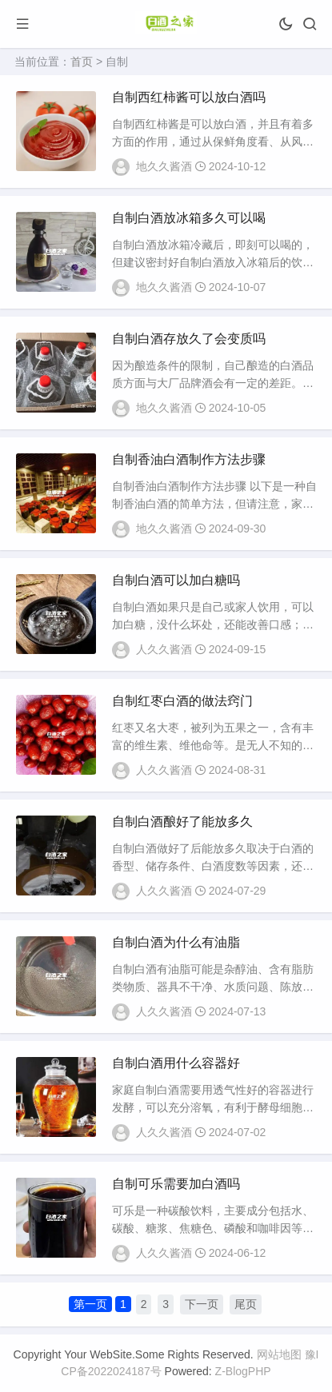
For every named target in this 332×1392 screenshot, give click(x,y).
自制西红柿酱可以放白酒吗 (189, 97)
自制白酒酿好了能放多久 (182, 821)
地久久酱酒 (164, 166)
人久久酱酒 (164, 649)
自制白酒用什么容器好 (176, 1063)
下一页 (201, 1304)
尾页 (245, 1304)
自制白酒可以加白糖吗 (176, 580)
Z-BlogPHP (243, 1371)
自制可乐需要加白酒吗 (176, 1184)
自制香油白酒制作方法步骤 (189, 459)
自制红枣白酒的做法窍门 (182, 701)
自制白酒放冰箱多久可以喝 (189, 218)
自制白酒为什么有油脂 (176, 942)
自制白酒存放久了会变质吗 (189, 338)
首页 (81, 61)
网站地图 (279, 1354)
